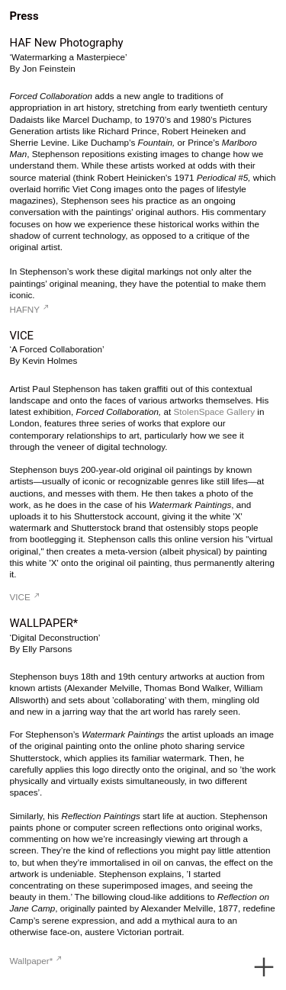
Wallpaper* (36, 961)
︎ (264, 967)
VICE (24, 597)
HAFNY (29, 309)
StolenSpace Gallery (214, 411)
